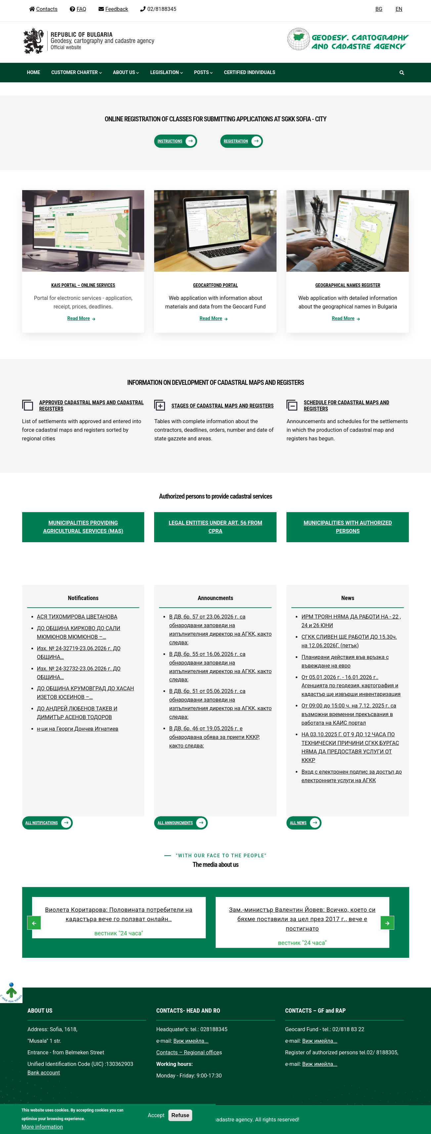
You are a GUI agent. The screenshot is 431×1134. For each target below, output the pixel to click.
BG (378, 9)
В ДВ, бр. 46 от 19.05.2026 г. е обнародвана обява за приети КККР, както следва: (214, 737)
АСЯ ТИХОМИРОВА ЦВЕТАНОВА (77, 617)
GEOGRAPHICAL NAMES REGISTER (347, 285)
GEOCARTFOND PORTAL (215, 285)
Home (33, 72)
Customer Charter (76, 73)
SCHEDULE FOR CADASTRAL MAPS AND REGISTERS (346, 405)
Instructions (169, 141)
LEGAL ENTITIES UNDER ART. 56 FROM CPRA (215, 527)
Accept (156, 1121)
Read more (78, 318)
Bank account (43, 1073)
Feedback (113, 9)
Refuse (180, 1121)
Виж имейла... (190, 1041)
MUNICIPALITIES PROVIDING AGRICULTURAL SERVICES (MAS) (83, 527)
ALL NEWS (298, 823)
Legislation (166, 73)
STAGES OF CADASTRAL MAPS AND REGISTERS (222, 406)
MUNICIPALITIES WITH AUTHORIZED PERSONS (348, 527)
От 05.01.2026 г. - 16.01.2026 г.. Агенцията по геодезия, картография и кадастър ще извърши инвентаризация (351, 686)
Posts (203, 73)
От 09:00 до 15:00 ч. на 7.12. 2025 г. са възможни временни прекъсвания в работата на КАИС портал (348, 714)
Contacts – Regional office (187, 1052)
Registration (236, 141)
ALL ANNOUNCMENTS (175, 823)
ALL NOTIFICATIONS (41, 823)
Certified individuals (249, 72)
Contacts (43, 9)
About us (126, 73)
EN (399, 9)
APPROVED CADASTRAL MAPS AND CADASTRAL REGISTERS (91, 405)
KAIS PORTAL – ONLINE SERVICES (83, 285)
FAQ (77, 9)
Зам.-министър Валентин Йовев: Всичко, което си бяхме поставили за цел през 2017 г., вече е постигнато (302, 919)
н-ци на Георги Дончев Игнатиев (77, 729)
